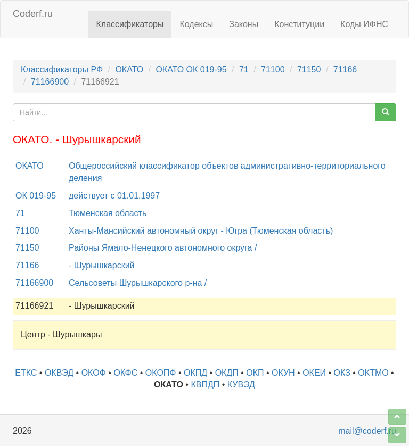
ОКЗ (342, 372)
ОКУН (283, 372)
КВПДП (205, 384)
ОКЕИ (314, 372)
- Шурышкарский (102, 265)
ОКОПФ (160, 372)
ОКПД (195, 372)
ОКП (255, 372)
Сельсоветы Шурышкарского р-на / (138, 282)
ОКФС (125, 372)
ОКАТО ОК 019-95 (191, 69)
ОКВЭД (59, 372)
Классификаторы (130, 24)
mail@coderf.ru (367, 430)
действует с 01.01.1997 (114, 195)
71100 (273, 69)
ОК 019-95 (35, 195)
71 (244, 69)
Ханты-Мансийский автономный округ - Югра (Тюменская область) (201, 230)
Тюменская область (107, 213)
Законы (243, 24)
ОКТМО (373, 372)
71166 (345, 69)
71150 (309, 69)
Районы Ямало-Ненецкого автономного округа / (163, 247)
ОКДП (227, 372)
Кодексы (196, 24)
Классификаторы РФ (62, 69)
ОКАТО (129, 69)
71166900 (50, 81)
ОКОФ (93, 372)
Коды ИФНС (364, 24)
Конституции (299, 24)
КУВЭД (241, 384)
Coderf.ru (33, 14)
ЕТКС (26, 372)
